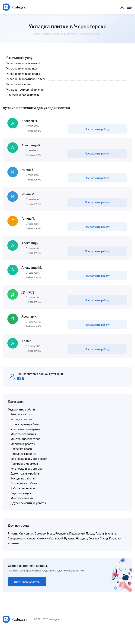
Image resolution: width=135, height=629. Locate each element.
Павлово (115, 538)
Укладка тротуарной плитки (25, 89)
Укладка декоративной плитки (26, 79)
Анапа (112, 533)
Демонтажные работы (25, 473)
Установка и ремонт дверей (29, 458)
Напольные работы (23, 454)
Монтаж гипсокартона (25, 439)
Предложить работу (97, 129)
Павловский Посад (81, 533)
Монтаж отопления (23, 434)
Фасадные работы (23, 478)
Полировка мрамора (24, 463)
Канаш (31, 538)
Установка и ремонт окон (27, 468)
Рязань (12, 533)
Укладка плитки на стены (23, 73)
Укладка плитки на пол (21, 68)
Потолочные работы (24, 483)
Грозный (101, 533)
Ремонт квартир (21, 414)
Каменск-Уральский (50, 538)
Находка (81, 538)
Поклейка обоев (21, 449)
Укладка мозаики (18, 84)
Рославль (61, 533)
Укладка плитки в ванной (23, 63)
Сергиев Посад (98, 538)
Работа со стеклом (23, 488)
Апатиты (13, 543)
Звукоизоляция (21, 493)
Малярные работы (23, 444)
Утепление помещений (25, 429)
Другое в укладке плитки (23, 95)
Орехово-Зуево (44, 533)
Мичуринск (26, 533)
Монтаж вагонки (22, 498)
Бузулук (69, 538)
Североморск (16, 538)
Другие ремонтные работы (28, 503)
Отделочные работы (21, 409)
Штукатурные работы (25, 424)
